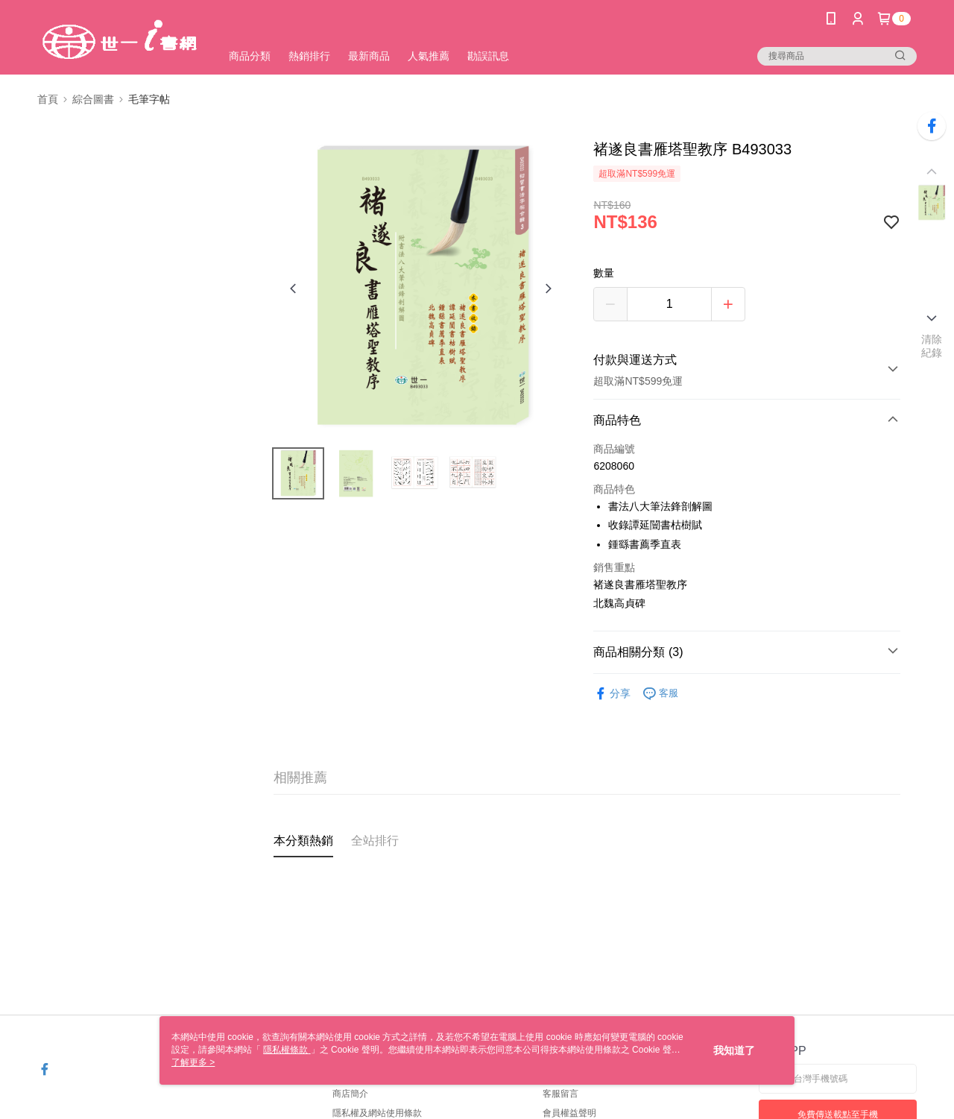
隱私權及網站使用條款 (377, 1113)
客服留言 (560, 1093)
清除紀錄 (932, 346)
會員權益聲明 (569, 1113)
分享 (612, 694)
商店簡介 (350, 1093)
